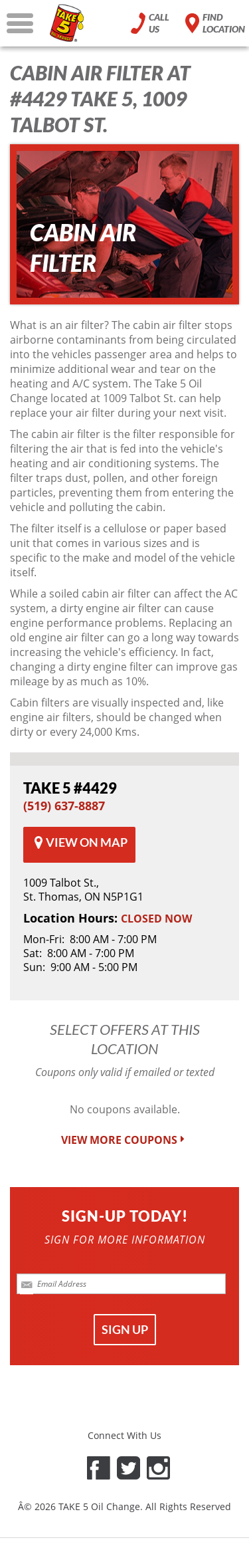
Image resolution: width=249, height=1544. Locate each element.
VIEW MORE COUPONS (124, 1140)
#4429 (70, 788)
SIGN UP (125, 1329)
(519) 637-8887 (64, 806)
